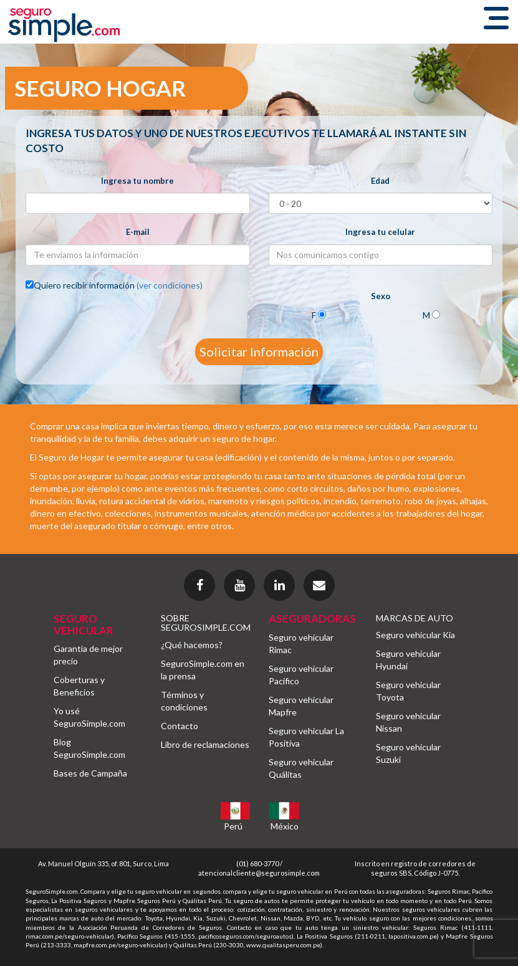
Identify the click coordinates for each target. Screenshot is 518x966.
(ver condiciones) (170, 285)
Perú (233, 826)
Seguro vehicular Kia (415, 634)
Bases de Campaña (90, 773)
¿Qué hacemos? (192, 644)
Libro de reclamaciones (205, 744)
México (285, 826)
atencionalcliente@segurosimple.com (259, 873)
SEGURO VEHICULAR (83, 624)
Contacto (179, 725)
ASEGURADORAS (312, 618)
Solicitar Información (259, 351)
